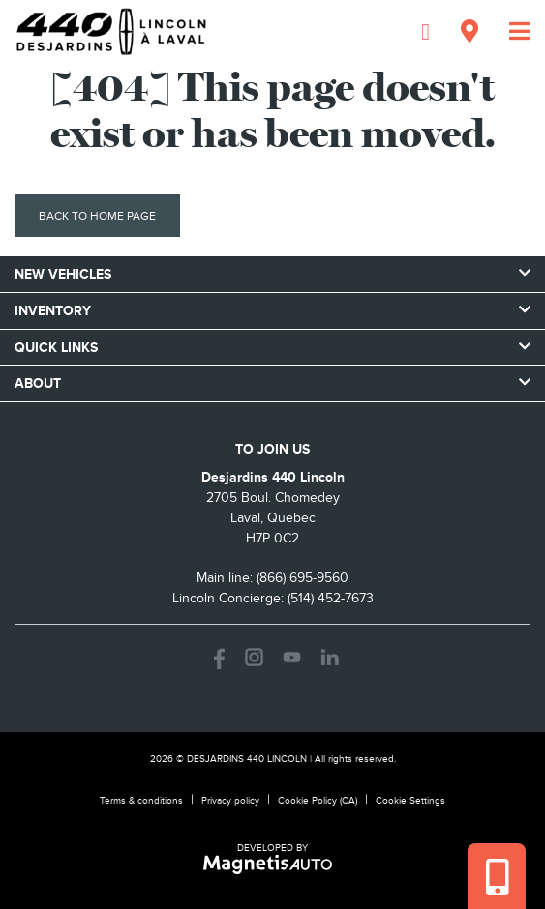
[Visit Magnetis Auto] (272, 863)
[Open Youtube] (292, 657)
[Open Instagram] (254, 657)
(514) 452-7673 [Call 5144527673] (331, 598)
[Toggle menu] (512, 32)
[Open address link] (273, 517)
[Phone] (425, 32)
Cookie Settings (410, 800)
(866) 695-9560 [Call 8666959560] (302, 578)
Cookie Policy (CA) (317, 800)
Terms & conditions (141, 800)
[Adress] (469, 32)
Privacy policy (230, 800)
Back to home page (97, 215)
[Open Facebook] (216, 657)
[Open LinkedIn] (330, 657)
